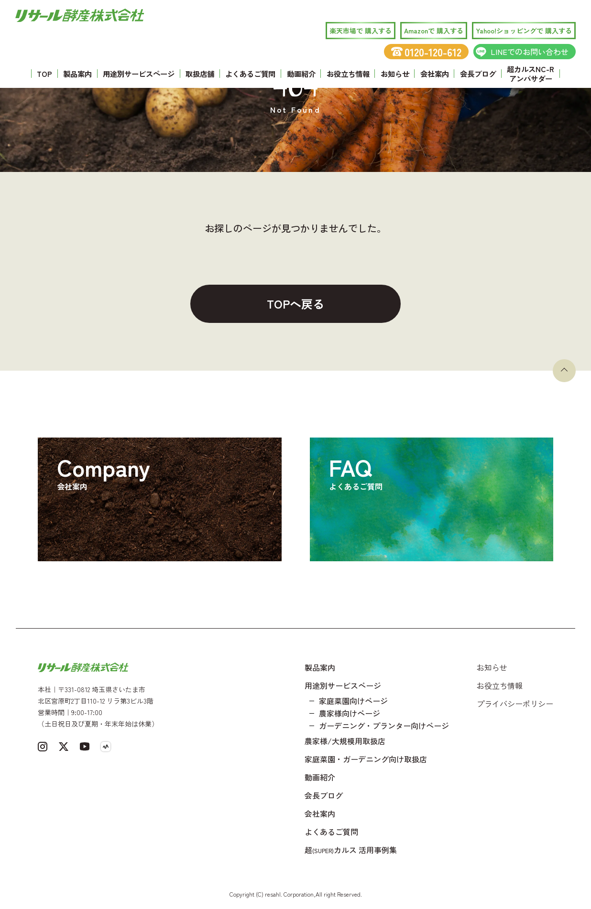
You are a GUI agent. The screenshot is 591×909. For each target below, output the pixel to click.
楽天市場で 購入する (360, 30)
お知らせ (395, 73)
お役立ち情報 (348, 73)
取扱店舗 (200, 73)
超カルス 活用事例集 (351, 850)
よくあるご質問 (250, 73)
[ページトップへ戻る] (564, 370)
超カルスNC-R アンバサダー (530, 74)
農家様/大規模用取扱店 (345, 741)
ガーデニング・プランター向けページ (384, 725)
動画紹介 (301, 73)
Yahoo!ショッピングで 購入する (524, 30)
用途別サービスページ (139, 73)
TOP (44, 73)
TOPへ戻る (295, 303)
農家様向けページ (349, 713)
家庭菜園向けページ (353, 701)
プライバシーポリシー (515, 703)
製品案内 (77, 73)
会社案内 (434, 73)
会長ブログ (478, 73)
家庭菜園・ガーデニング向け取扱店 (366, 759)
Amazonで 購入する (433, 30)
